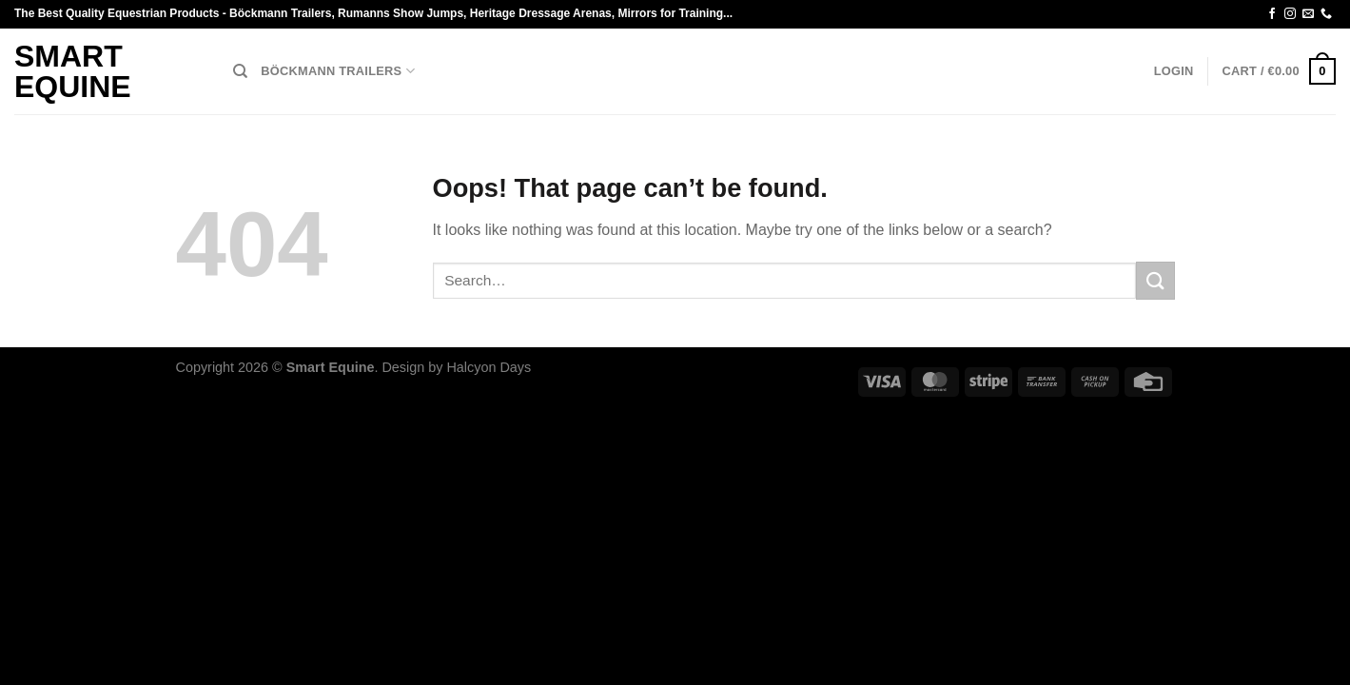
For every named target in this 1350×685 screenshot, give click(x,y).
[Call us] (1326, 14)
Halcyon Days (488, 367)
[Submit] (1155, 280)
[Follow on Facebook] (1272, 14)
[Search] (240, 71)
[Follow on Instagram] (1290, 14)
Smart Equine (72, 71)
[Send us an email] (1308, 14)
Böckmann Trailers (337, 71)
